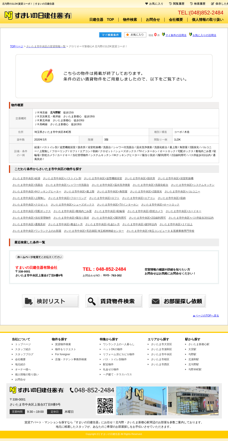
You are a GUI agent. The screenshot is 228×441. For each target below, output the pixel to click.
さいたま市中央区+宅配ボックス (31, 211)
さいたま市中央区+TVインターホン (118, 204)
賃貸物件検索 (63, 344)
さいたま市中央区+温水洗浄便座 (111, 184)
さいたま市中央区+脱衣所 (140, 178)
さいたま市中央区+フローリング (67, 198)
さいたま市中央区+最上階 (79, 191)
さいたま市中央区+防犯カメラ (145, 211)
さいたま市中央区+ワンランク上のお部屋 (36, 230)
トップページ (23, 344)
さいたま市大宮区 (161, 344)
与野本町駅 (195, 369)
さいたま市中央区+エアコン (138, 198)
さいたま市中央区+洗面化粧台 (150, 184)
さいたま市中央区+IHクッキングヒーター (36, 191)
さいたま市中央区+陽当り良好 (71, 217)
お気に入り (154, 3)
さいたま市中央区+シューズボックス (72, 204)
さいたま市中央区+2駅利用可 (109, 217)
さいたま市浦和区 (161, 349)
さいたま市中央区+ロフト (104, 198)
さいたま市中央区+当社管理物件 (31, 217)
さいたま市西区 (160, 364)
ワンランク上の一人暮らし (119, 344)
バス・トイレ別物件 (115, 359)
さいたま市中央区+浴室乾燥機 (175, 178)
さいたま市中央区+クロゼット (30, 204)
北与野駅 (193, 364)
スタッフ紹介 (23, 349)
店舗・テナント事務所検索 (71, 359)
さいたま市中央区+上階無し (29, 198)
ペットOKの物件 (113, 349)
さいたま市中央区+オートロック (160, 204)
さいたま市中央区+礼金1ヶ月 (102, 224)
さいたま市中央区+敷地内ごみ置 (72, 211)
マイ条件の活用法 (175, 35)
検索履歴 (197, 3)
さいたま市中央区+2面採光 (146, 191)
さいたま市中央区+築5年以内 (139, 224)
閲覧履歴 (176, 3)
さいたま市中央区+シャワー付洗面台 (67, 184)
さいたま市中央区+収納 (172, 198)
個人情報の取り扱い (207, 19)
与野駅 (192, 354)
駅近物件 (108, 364)
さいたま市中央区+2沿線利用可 (147, 217)
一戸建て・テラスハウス (117, 374)
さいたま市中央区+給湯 (26, 178)
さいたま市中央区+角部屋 (112, 191)
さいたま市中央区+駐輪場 (109, 211)
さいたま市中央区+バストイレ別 (62, 178)
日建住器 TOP (101, 19)
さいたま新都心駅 (198, 344)
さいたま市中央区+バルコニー (182, 191)
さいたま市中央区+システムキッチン (192, 184)
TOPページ (16, 46)
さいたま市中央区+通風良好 (29, 224)
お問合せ (153, 19)
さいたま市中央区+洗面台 (27, 184)
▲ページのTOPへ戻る (206, 315)
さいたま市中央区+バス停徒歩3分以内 (191, 217)
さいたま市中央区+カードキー (183, 211)
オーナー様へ (23, 369)
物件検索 (130, 19)
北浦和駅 (193, 359)
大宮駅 (192, 349)
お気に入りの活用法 (204, 35)
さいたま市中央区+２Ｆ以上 (176, 224)
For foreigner (62, 354)
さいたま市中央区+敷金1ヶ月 (65, 224)
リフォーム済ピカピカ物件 (119, 354)
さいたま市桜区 (160, 359)
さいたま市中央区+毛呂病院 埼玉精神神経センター (94, 230)
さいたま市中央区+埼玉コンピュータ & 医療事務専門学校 (160, 230)
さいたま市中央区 (161, 354)
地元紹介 (20, 364)
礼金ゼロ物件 (111, 369)
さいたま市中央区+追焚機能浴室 (103, 178)
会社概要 (176, 19)
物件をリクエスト (65, 349)
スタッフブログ (24, 354)
